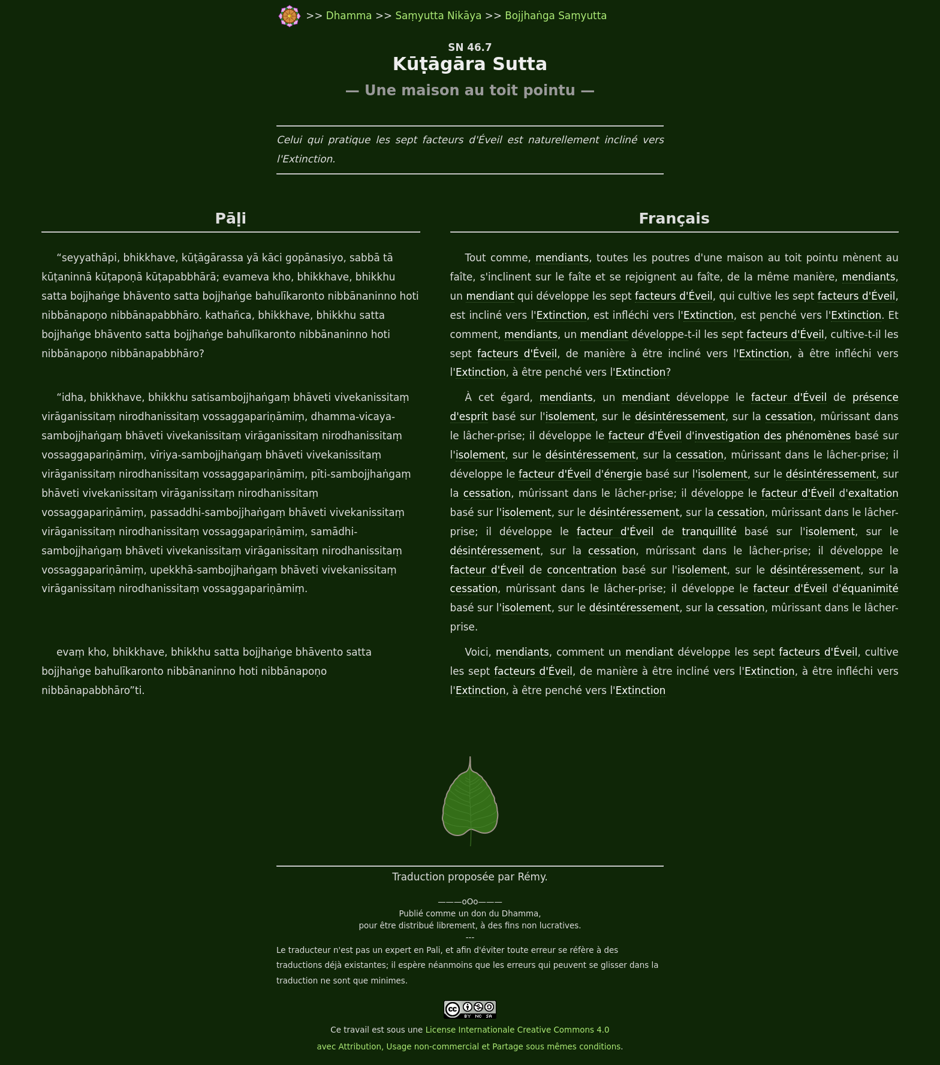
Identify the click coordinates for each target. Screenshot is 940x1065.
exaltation (873, 493)
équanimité (870, 589)
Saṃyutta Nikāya (438, 16)
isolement (570, 417)
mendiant (490, 296)
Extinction (562, 315)
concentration (582, 570)
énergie (623, 474)
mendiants (562, 258)
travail (356, 1029)
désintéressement (680, 417)
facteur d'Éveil (789, 397)
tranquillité (709, 532)
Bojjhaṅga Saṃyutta (556, 16)
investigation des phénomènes (773, 436)
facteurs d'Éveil (674, 296)
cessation (789, 417)
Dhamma (350, 16)
